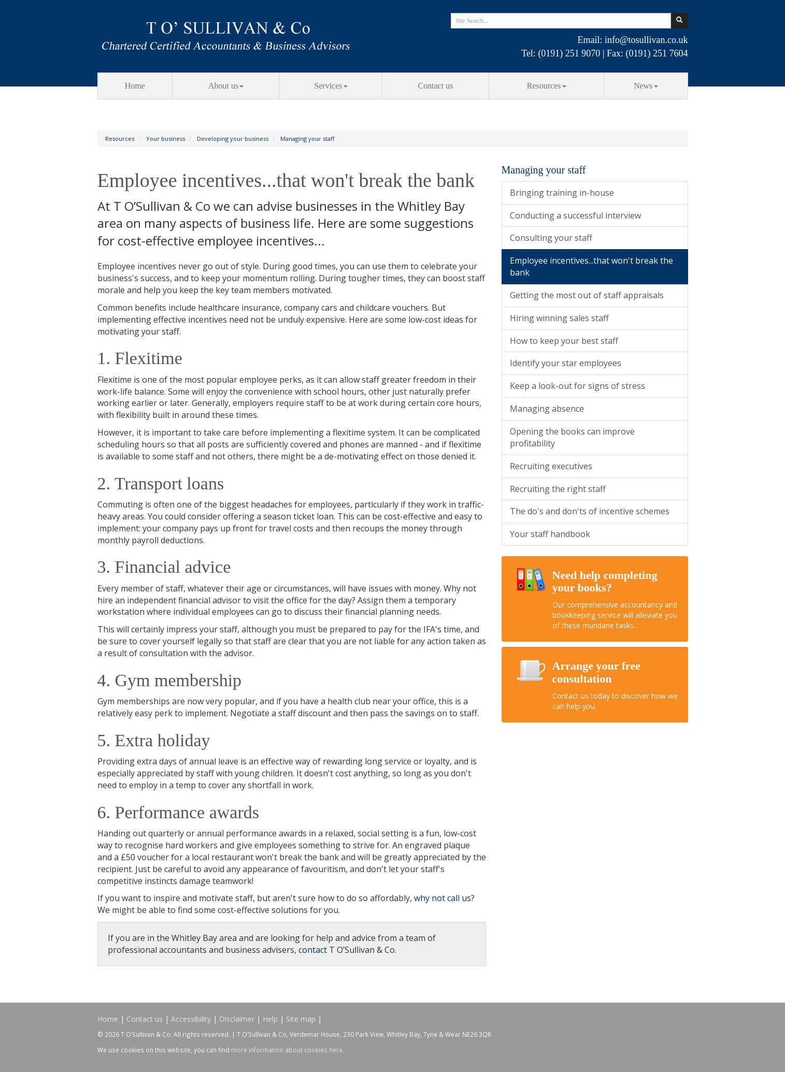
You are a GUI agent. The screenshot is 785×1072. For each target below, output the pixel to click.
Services (330, 85)
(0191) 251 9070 (569, 53)
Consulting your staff (551, 237)
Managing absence (547, 408)
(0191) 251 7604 (657, 53)
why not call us (442, 898)
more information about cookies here (286, 1050)
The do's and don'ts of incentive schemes (589, 511)
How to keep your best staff (564, 340)
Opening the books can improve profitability (572, 437)
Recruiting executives (551, 466)
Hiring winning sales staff (559, 318)
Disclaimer (236, 1019)
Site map (301, 1019)
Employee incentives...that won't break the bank (591, 266)
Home (135, 85)
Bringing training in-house (562, 192)
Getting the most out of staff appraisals (587, 295)
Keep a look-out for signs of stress (577, 386)
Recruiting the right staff (558, 489)
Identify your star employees (565, 363)
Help (270, 1019)
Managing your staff (307, 138)
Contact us (435, 85)
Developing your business (232, 138)
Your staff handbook (550, 534)
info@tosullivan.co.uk (646, 40)
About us (226, 85)
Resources (546, 85)
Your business (165, 138)
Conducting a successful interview (575, 215)
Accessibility (191, 1019)
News (646, 85)
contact (312, 949)
